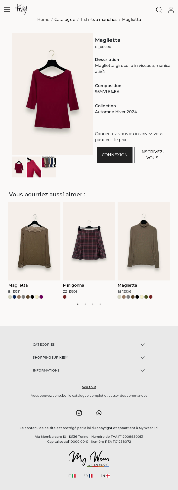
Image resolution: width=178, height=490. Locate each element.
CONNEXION (115, 155)
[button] (79, 413)
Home (43, 19)
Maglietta (131, 19)
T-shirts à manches (98, 19)
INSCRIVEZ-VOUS (152, 155)
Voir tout (89, 387)
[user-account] (172, 9)
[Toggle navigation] (7, 9)
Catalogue (64, 19)
